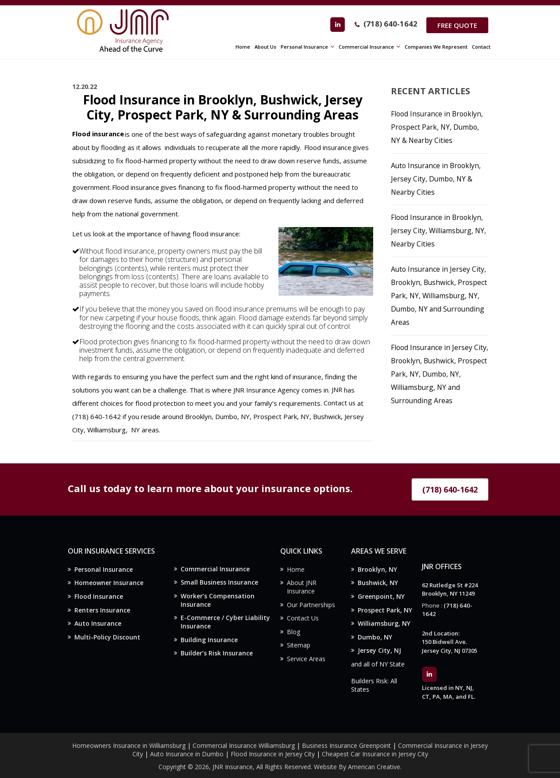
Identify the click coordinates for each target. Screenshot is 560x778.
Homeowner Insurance (108, 583)
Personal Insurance (103, 570)
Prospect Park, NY (385, 611)
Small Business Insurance (219, 583)
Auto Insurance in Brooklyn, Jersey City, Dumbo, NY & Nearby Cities (437, 179)
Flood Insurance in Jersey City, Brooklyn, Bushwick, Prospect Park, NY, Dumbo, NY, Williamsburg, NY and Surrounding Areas (436, 374)
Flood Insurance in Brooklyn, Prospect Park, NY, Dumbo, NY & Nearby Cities (438, 127)
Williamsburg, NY (384, 625)
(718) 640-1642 (388, 24)
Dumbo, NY (375, 639)
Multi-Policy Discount (107, 639)
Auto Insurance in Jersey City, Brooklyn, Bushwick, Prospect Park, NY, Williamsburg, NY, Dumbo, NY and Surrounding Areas (439, 295)
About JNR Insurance (302, 588)
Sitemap (298, 648)
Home (296, 570)
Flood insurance (98, 134)
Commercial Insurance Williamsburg (244, 741)
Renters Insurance (102, 611)
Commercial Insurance (215, 569)
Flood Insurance (98, 597)
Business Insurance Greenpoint (347, 741)
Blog (293, 634)
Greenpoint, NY (381, 597)
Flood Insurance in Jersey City (273, 749)
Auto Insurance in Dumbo (187, 749)
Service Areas (306, 662)
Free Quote (456, 25)
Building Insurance (209, 642)
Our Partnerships (311, 606)
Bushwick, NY (378, 583)
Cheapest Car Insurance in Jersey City (375, 749)
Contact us (340, 403)
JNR (337, 389)
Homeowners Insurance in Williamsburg (128, 741)
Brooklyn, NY (377, 570)
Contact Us (303, 620)
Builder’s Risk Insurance (217, 656)
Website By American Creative (357, 762)
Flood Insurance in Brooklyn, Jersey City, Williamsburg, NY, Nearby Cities (439, 230)
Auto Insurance (97, 625)
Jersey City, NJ (379, 653)
